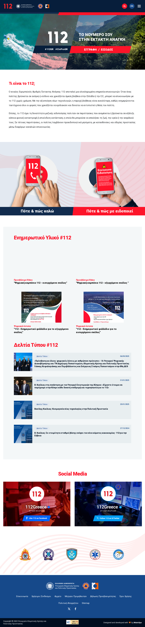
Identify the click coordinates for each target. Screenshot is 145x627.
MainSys (138, 622)
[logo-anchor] (63, 586)
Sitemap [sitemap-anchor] (85, 603)
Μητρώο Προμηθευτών (76, 596)
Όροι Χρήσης (126, 596)
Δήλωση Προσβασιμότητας (103, 596)
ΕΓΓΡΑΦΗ (90, 49)
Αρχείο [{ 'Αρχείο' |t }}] (58, 596)
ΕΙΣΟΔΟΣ (107, 49)
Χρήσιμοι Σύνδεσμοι (41, 596)
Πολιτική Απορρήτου (68, 603)
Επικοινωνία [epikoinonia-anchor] (22, 596)
